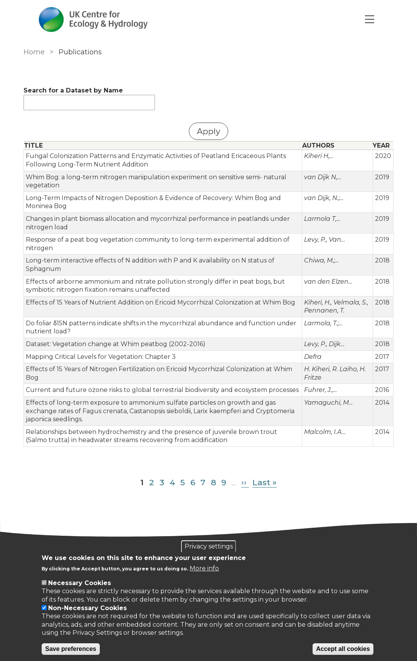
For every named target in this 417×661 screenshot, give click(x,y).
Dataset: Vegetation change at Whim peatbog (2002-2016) (115, 344)
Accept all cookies (343, 649)
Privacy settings (209, 546)
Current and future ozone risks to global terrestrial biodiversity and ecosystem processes (162, 390)
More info (204, 568)
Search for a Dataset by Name (73, 90)
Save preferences (70, 649)
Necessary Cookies (79, 583)
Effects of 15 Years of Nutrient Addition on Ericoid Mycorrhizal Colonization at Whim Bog (160, 302)
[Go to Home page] (93, 19)
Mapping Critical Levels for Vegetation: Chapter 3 (101, 356)
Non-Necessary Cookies (87, 608)
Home (34, 52)
